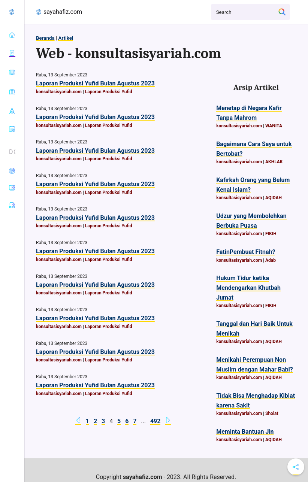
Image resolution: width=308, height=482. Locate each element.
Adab (270, 260)
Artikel (65, 38)
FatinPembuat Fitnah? (245, 251)
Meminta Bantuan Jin (245, 431)
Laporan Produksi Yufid (108, 91)
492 (155, 421)
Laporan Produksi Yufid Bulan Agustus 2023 (95, 83)
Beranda (45, 38)
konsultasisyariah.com (59, 91)
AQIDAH (273, 197)
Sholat (271, 413)
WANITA (273, 125)
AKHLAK (274, 161)
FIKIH (271, 233)
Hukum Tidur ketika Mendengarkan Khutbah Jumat (248, 288)
